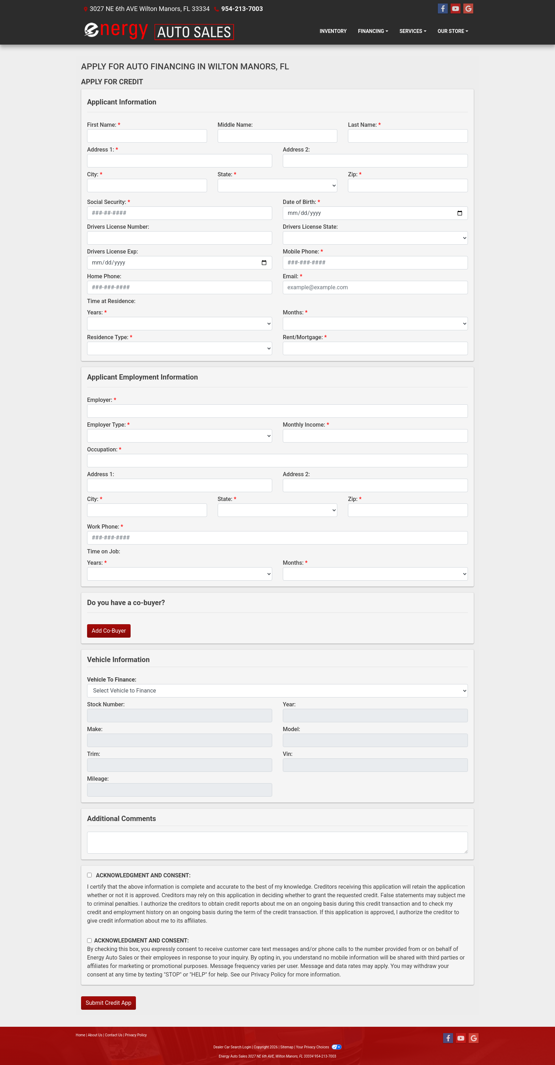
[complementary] (534, 1044)
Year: (289, 704)
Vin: (288, 754)
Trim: (93, 754)
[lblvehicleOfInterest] (277, 690)
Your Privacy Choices (319, 1047)
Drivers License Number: (118, 226)
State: (225, 174)
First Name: (101, 124)
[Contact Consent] (89, 940)
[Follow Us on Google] (468, 9)
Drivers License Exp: (112, 251)
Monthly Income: (304, 424)
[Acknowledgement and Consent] (89, 875)
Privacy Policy (268, 974)
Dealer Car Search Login (232, 1047)
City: (92, 174)
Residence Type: (107, 337)
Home (80, 1035)
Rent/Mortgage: (303, 337)
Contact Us (113, 1035)
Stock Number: (106, 704)
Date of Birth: (299, 202)
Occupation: (102, 449)
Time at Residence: (111, 301)
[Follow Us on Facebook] (443, 9)
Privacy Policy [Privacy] (136, 1035)
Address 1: (100, 149)
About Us (95, 1035)
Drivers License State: (310, 226)
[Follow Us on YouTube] (455, 9)
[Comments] (277, 843)
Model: (291, 729)
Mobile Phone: (301, 251)
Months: (293, 312)
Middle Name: (235, 124)
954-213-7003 (242, 8)
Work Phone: (103, 526)
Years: (95, 312)
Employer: (99, 400)
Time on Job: (103, 551)
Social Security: (106, 202)
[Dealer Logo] (158, 31)
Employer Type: (106, 424)
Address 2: (296, 149)
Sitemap (286, 1047)
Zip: (352, 174)
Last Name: (362, 124)
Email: (290, 276)
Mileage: (98, 778)
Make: (95, 729)
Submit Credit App (108, 1002)
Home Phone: (104, 276)
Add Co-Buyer (109, 630)
